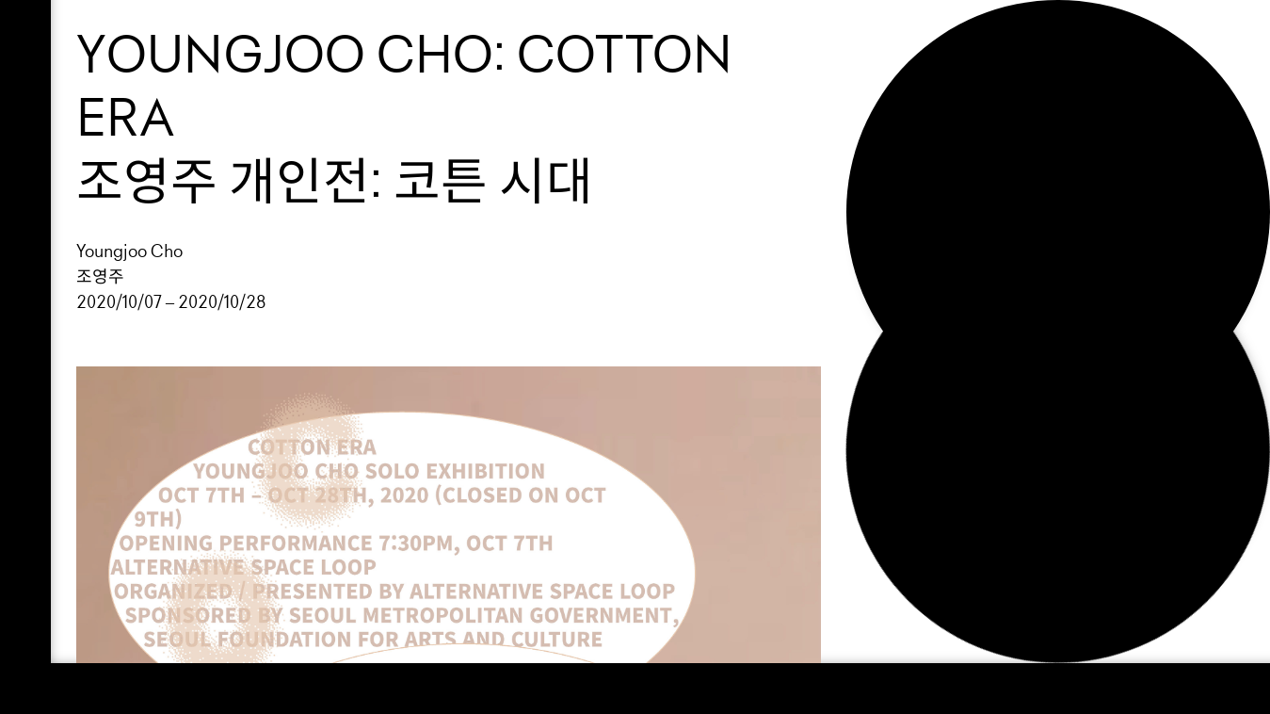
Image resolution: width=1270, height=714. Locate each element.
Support (943, 105)
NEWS (924, 168)
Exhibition (956, 73)
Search (938, 200)
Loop (921, 40)
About (930, 136)
